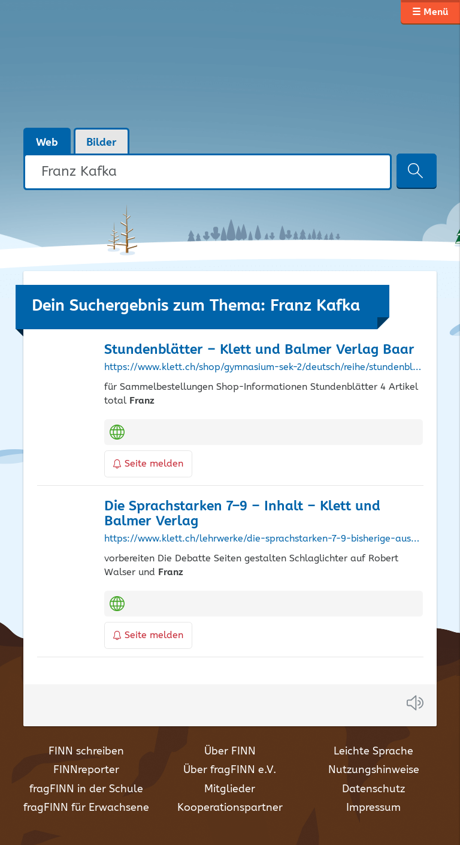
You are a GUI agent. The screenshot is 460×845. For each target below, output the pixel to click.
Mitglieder (229, 789)
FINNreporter (86, 770)
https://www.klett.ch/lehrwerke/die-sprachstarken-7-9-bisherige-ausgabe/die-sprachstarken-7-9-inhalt (263, 539)
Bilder (101, 142)
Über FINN (230, 751)
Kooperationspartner (230, 807)
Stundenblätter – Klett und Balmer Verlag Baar (259, 349)
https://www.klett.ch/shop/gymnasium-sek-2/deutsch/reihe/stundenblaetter (263, 367)
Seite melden (148, 463)
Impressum (373, 807)
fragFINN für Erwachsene (86, 807)
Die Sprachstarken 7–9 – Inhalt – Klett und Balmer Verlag (242, 514)
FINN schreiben (86, 751)
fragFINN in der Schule (86, 789)
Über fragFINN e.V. (229, 770)
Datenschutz (373, 789)
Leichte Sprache (373, 751)
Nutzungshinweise (373, 770)
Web (47, 142)
